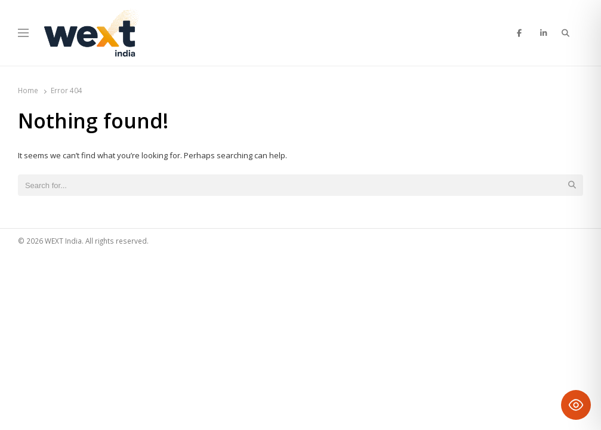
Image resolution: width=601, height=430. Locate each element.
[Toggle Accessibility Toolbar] (576, 405)
